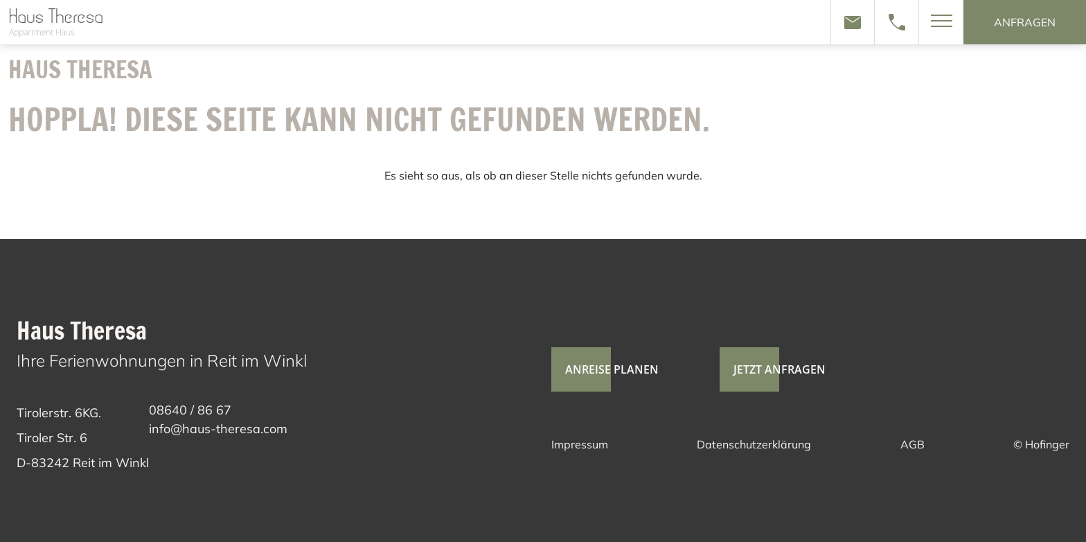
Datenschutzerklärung (754, 444)
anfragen (1025, 22)
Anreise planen (605, 369)
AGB (912, 444)
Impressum (579, 444)
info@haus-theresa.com (218, 429)
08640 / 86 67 (190, 410)
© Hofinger (1041, 444)
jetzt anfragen (773, 369)
